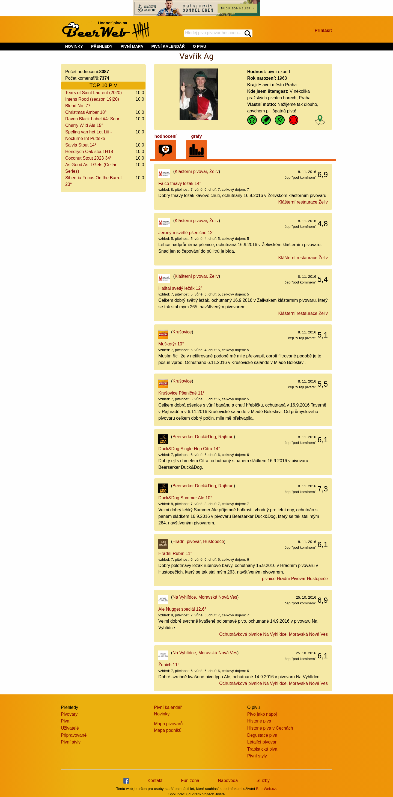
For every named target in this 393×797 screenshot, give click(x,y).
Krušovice (182, 332)
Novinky (161, 714)
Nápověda (228, 780)
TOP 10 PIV (103, 85)
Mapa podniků (167, 730)
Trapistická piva (262, 749)
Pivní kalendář (167, 707)
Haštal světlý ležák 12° (180, 288)
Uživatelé (70, 728)
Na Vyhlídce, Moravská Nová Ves (204, 597)
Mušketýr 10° (171, 344)
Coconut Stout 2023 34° (88, 158)
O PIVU (199, 46)
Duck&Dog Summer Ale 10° (185, 497)
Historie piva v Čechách (270, 728)
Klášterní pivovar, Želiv (197, 171)
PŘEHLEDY (101, 46)
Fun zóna (190, 780)
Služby (263, 780)
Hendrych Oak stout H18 (89, 151)
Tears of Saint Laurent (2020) (93, 92)
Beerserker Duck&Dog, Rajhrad (203, 436)
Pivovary (69, 714)
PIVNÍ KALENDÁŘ (168, 46)
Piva (65, 721)
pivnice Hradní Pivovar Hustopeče (295, 578)
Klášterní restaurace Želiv (303, 202)
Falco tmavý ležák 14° (179, 183)
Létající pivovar (262, 742)
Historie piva (259, 721)
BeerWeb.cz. (266, 789)
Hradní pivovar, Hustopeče (198, 541)
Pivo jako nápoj (262, 714)
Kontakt (155, 780)
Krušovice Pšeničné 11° (181, 393)
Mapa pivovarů (168, 723)
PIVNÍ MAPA (132, 46)
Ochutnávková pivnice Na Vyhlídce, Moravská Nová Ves (273, 634)
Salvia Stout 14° (80, 145)
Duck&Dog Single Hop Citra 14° (189, 448)
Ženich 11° (168, 664)
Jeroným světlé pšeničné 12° (186, 232)
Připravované (74, 735)
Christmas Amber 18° (85, 112)
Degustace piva (262, 735)
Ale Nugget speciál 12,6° (182, 609)
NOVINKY (74, 46)
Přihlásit (323, 30)
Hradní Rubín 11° (175, 553)
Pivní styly (71, 742)
